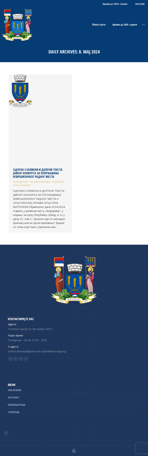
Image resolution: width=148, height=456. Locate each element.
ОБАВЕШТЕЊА (16, 404)
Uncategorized (20, 181)
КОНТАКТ (13, 397)
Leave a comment (21, 185)
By (40, 181)
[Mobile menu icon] (143, 24)
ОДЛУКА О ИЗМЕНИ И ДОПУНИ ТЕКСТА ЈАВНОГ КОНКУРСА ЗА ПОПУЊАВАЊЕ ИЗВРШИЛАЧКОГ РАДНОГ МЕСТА (37, 173)
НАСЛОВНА (14, 390)
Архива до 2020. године (124, 24)
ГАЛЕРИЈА (14, 412)
